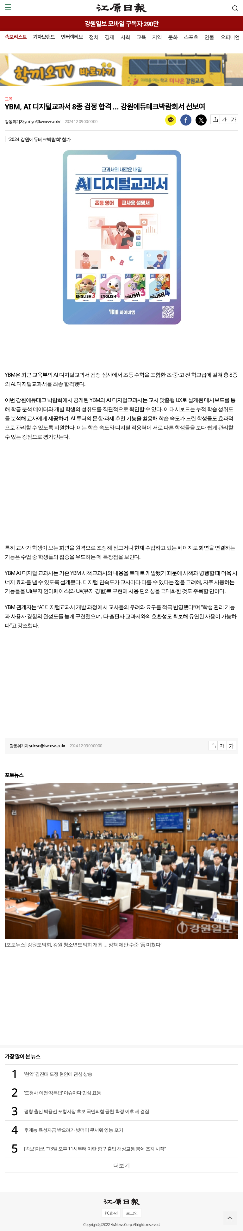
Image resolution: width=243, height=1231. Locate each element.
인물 (209, 37)
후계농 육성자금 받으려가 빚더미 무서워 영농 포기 (73, 1130)
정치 (93, 37)
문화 (173, 37)
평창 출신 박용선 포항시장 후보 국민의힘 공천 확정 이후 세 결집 (86, 1111)
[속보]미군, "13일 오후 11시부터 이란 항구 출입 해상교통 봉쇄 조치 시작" (95, 1148)
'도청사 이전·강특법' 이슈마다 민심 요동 (62, 1092)
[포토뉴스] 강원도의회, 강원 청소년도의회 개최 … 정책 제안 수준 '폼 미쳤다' (83, 944)
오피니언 (230, 37)
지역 (157, 37)
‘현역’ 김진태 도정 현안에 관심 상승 (58, 1074)
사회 (125, 37)
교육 (141, 37)
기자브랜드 (44, 37)
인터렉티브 (72, 37)
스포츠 (191, 37)
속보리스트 (16, 37)
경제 (109, 37)
